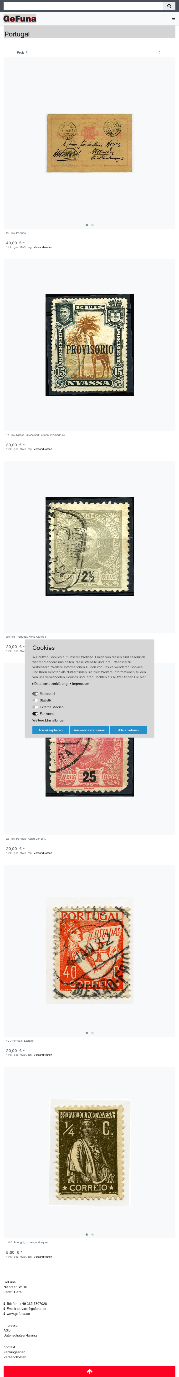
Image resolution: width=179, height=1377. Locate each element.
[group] (89, 143)
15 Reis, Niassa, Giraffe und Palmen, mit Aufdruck (35, 435)
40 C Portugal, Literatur (20, 1040)
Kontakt (9, 1347)
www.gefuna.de (18, 1314)
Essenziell (47, 694)
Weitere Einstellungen (48, 720)
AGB (7, 1330)
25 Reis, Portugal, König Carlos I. (26, 838)
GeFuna (10, 1282)
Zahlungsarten (14, 1352)
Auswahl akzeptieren (89, 730)
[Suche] (169, 6)
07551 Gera (13, 1292)
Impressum (12, 1325)
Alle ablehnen (128, 730)
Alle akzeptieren (51, 730)
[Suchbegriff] (83, 6)
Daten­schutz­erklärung (50, 684)
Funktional (47, 714)
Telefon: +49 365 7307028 (27, 1304)
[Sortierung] (89, 52)
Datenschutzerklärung (20, 1335)
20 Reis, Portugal (16, 233)
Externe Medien (52, 707)
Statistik (45, 700)
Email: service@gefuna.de (26, 1309)
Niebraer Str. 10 (15, 1287)
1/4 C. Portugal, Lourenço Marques (27, 1242)
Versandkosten (43, 247)
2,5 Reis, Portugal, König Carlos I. (26, 636)
